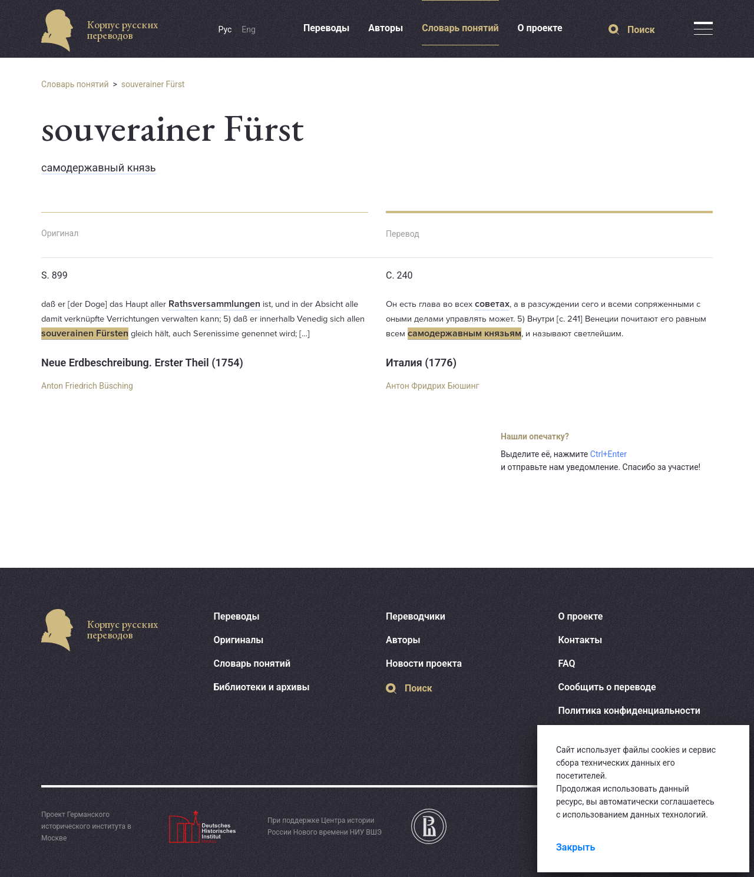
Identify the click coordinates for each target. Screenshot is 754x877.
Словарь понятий (460, 28)
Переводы (326, 28)
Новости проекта (424, 663)
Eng (249, 29)
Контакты (580, 640)
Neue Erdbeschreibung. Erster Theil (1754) (142, 362)
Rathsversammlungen (214, 304)
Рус (225, 29)
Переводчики (415, 616)
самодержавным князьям (464, 333)
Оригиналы (239, 640)
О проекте (540, 28)
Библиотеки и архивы (262, 687)
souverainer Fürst (153, 84)
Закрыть (575, 847)
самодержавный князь (98, 167)
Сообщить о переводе (607, 687)
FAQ (567, 663)
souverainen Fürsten (84, 333)
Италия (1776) (421, 362)
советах (492, 304)
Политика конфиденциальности (629, 710)
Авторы (385, 28)
